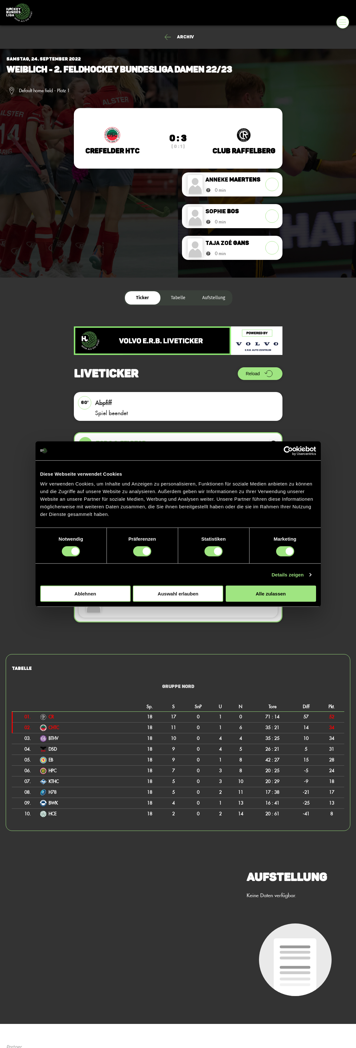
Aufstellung (213, 297)
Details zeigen (288, 574)
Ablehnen (85, 593)
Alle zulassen (271, 593)
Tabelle (178, 297)
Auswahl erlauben (178, 593)
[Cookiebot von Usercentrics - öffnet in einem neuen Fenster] (288, 450)
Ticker (142, 297)
